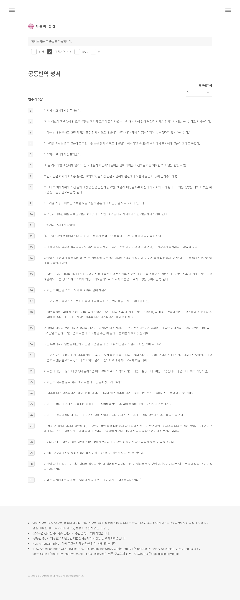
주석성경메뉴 (12, 10)
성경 (41, 51)
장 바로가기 (205, 85)
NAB (85, 51)
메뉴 (228, 10)
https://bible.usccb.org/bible (160, 553)
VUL (100, 51)
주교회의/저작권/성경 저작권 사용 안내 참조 (81, 528)
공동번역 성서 (63, 51)
